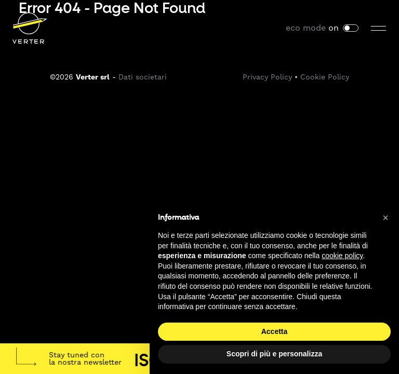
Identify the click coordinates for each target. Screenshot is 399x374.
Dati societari (142, 77)
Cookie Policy (324, 77)
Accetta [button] (274, 331)
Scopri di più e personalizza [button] (274, 354)
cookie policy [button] (342, 255)
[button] (385, 217)
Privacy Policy (267, 77)
